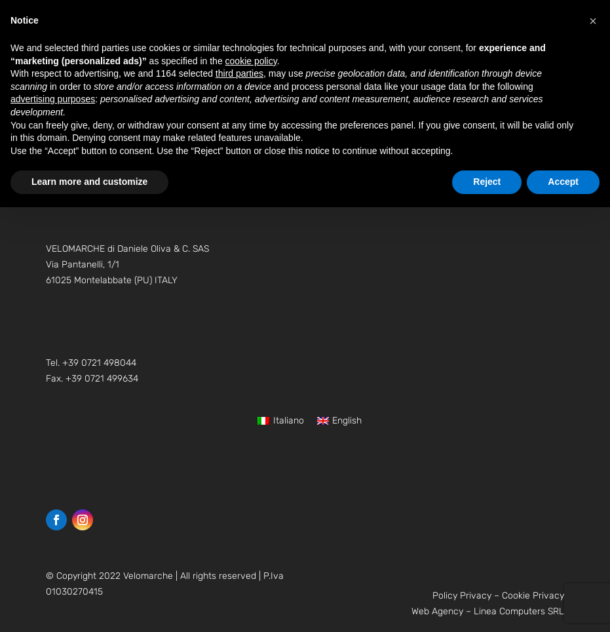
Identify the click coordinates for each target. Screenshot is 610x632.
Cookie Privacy (533, 595)
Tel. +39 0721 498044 (91, 362)
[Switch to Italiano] (281, 420)
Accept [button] (563, 181)
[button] (592, 20)
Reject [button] (487, 181)
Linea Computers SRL (519, 611)
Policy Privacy (461, 595)
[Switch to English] (340, 420)
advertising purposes (52, 99)
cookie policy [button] (251, 61)
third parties (239, 73)
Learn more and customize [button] (89, 181)
